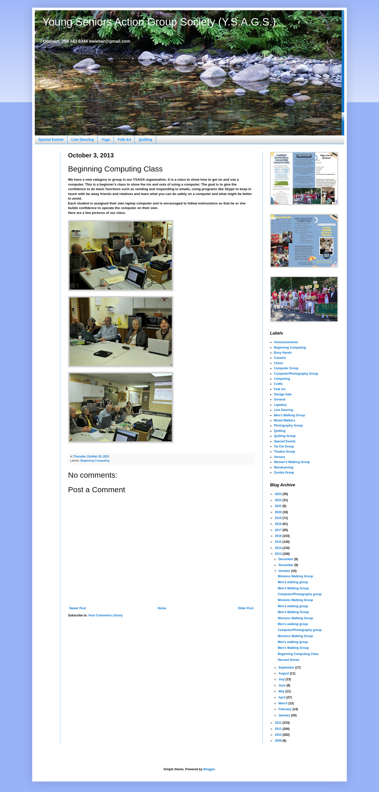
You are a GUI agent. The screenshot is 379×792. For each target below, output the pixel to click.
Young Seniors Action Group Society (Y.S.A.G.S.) (159, 22)
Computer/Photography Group (296, 373)
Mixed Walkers (284, 420)
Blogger (209, 769)
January (284, 715)
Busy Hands (283, 352)
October (284, 571)
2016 (279, 536)
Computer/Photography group (299, 594)
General (279, 399)
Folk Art (124, 139)
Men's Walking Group (289, 415)
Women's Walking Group (292, 462)
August (284, 673)
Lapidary (280, 405)
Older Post (245, 608)
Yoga (106, 139)
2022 (279, 500)
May (281, 691)
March (283, 703)
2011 (279, 729)
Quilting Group (285, 436)
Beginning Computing (95, 460)
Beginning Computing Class (298, 654)
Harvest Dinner (288, 660)
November (286, 565)
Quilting (145, 139)
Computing (282, 379)
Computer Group (286, 368)
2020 (279, 512)
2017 (279, 530)
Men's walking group (293, 582)
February (285, 709)
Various (279, 457)
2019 (279, 518)
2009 (279, 740)
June (282, 685)
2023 (279, 494)
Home (162, 608)
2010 (279, 735)
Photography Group (288, 425)
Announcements (286, 342)
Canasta (280, 358)
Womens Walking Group (295, 576)
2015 (279, 542)
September (286, 667)
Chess (278, 363)
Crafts (278, 384)
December (286, 559)
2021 (279, 506)
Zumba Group (284, 472)
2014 (279, 548)
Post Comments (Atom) (105, 615)
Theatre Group (284, 451)
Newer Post (77, 608)
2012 (279, 723)
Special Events (51, 139)
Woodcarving (283, 467)
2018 (279, 524)
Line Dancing (82, 139)
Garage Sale (283, 394)
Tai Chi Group (284, 446)
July (281, 679)
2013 (279, 554)
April (282, 697)
